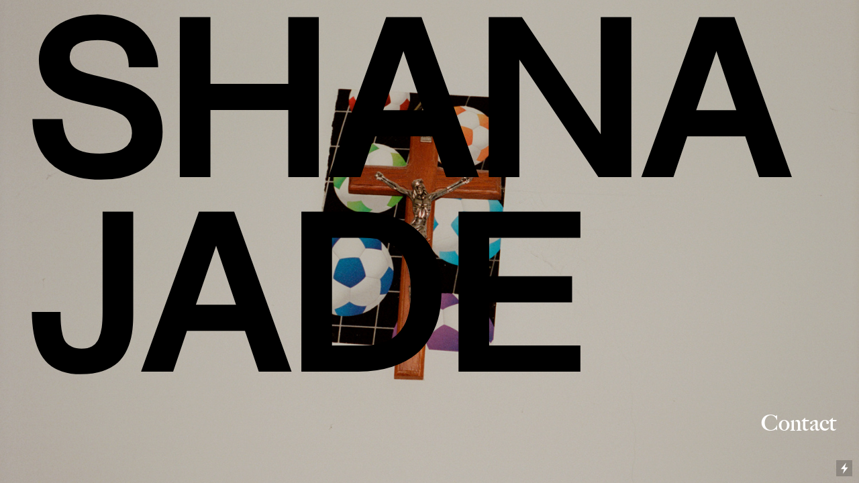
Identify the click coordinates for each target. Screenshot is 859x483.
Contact (789, 422)
